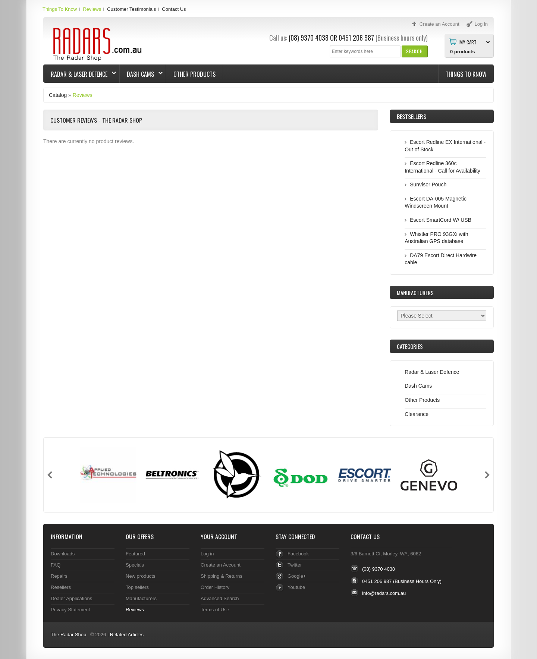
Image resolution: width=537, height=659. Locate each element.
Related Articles (127, 634)
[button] (414, 51)
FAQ (55, 565)
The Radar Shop (68, 634)
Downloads (63, 553)
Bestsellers (411, 116)
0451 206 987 (356, 37)
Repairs (59, 576)
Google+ (297, 576)
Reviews (92, 9)
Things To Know (60, 9)
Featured (135, 553)
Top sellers (137, 587)
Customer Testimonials (131, 9)
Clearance (416, 414)
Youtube (296, 587)
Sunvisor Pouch (428, 184)
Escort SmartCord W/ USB (440, 220)
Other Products (194, 74)
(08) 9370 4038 (309, 37)
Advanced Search (220, 598)
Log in (207, 553)
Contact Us (174, 9)
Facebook (298, 553)
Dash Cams (141, 74)
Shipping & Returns (221, 576)
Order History (215, 587)
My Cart (468, 42)
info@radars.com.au (384, 593)
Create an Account (221, 565)
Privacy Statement (70, 609)
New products (140, 576)
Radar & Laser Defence (80, 74)
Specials (135, 565)
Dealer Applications (71, 598)
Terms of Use (215, 609)
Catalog (58, 95)
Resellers (61, 587)
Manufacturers (141, 598)
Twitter (295, 565)
